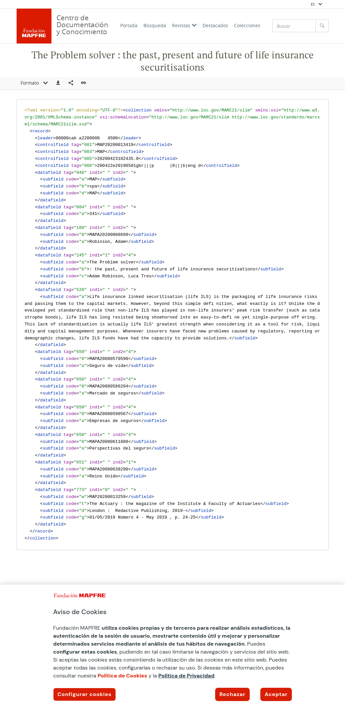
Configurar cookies (84, 694)
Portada (128, 25)
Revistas (184, 25)
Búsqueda (154, 25)
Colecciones (247, 25)
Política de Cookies (122, 675)
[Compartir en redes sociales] (70, 83)
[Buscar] (294, 26)
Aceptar (276, 694)
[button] (58, 83)
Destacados (215, 25)
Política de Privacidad (186, 675)
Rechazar (232, 694)
